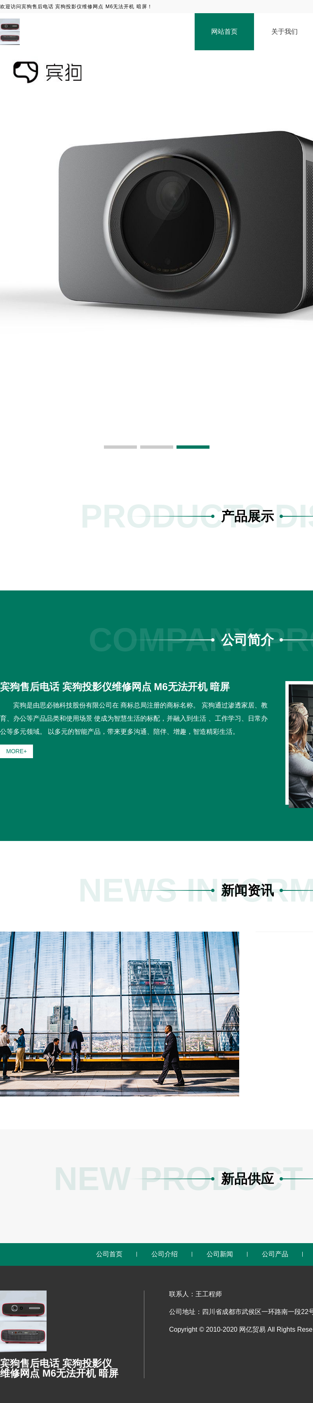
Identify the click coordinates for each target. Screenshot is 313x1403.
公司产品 (275, 1254)
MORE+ (16, 751)
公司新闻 (220, 1254)
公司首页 (109, 1254)
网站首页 (224, 31)
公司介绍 (164, 1254)
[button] (120, 447)
